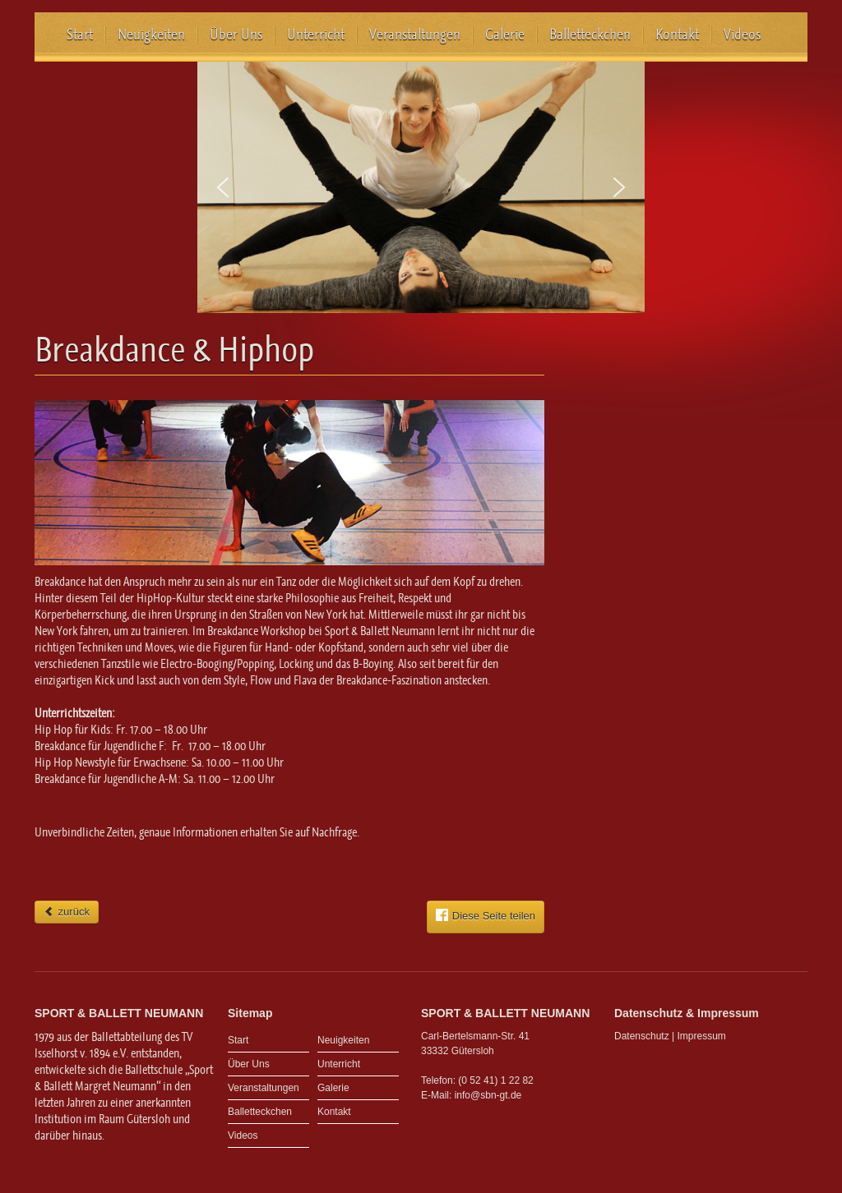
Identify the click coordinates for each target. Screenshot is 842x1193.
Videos (742, 34)
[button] (223, 187)
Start (80, 34)
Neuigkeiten (151, 34)
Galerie (505, 34)
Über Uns (236, 34)
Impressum (702, 1036)
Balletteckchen (590, 34)
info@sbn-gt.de (488, 1095)
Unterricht (316, 34)
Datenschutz (641, 1036)
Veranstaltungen (414, 34)
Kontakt (677, 34)
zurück (67, 911)
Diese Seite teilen (485, 915)
